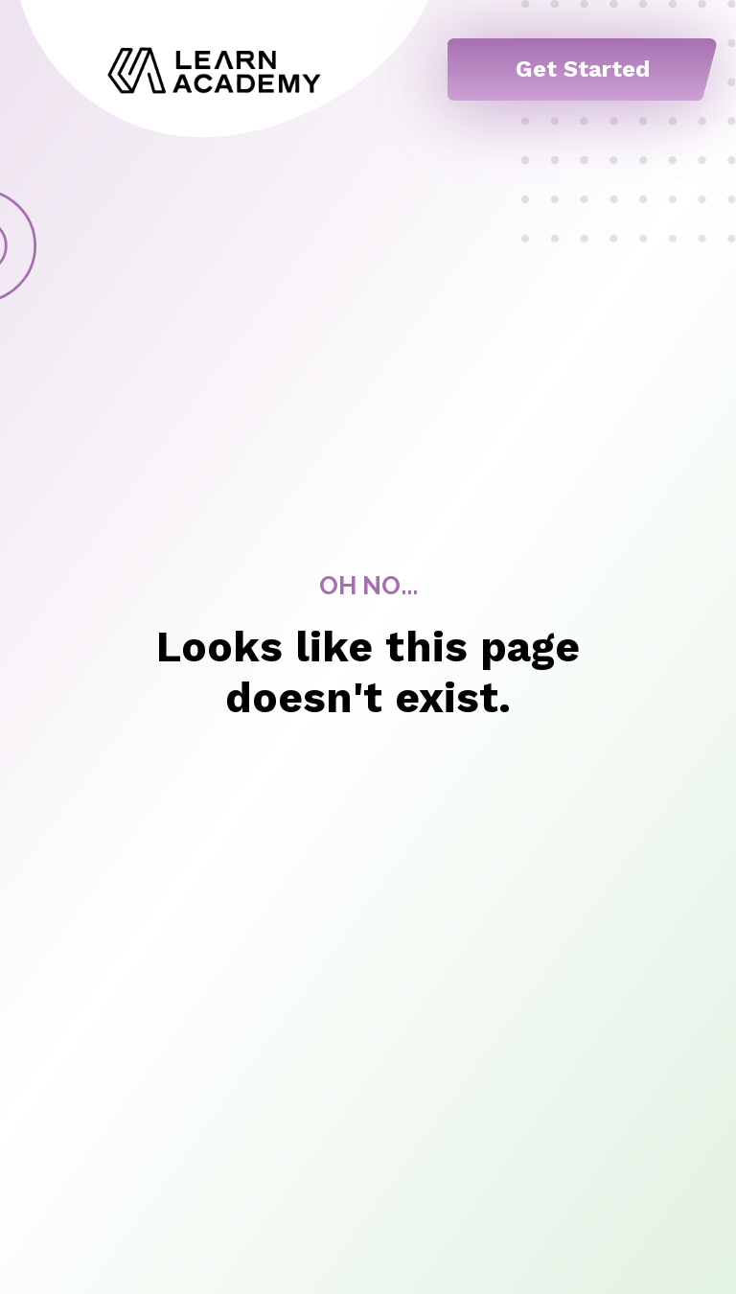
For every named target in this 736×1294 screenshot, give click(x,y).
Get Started (583, 69)
